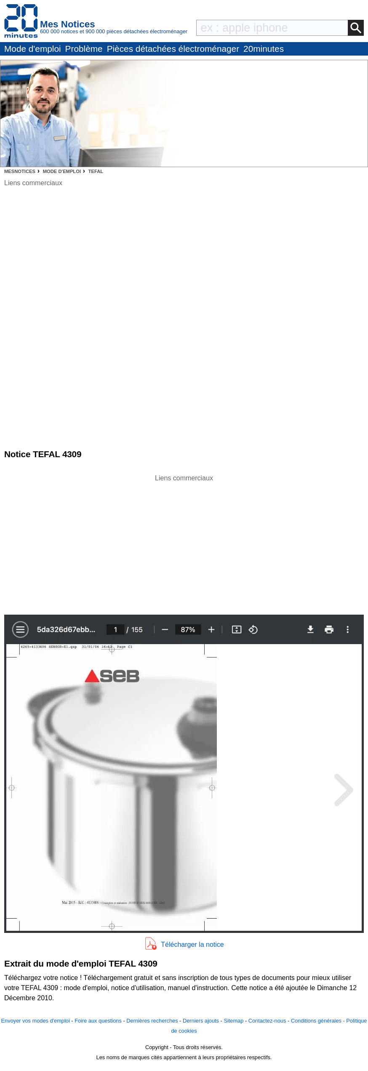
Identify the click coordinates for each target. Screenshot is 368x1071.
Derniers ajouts (201, 1021)
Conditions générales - (319, 1021)
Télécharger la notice (192, 944)
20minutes (263, 48)
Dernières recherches (152, 1021)
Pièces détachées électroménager (173, 48)
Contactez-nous (267, 1021)
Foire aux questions (98, 1021)
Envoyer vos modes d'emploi (35, 1021)
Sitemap (233, 1021)
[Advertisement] (184, 542)
